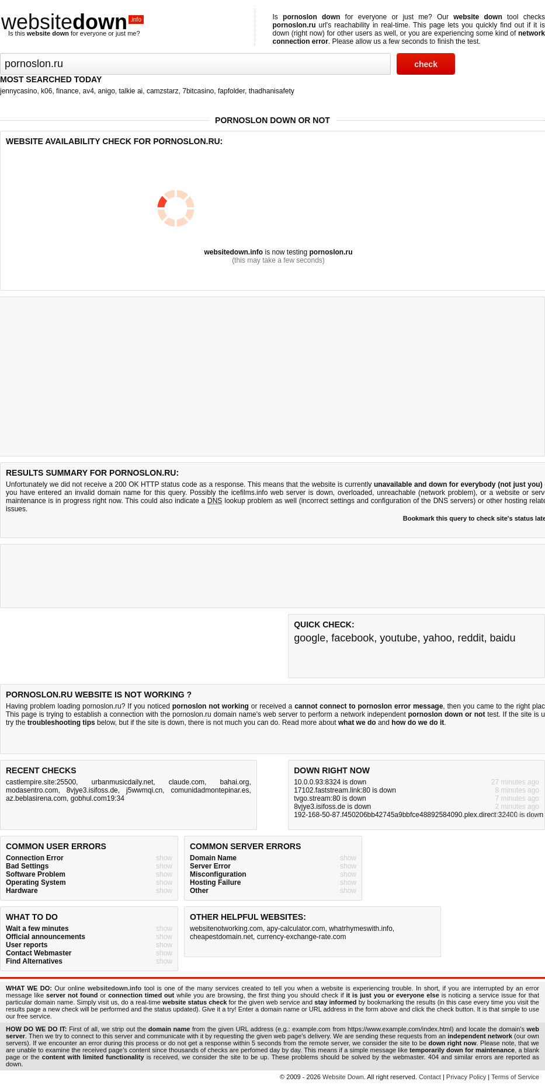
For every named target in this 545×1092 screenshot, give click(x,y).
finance (67, 91)
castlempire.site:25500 (41, 782)
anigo (106, 91)
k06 (46, 91)
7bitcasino (198, 91)
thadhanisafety (271, 91)
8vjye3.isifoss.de (92, 790)
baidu (503, 638)
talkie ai (131, 91)
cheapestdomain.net (221, 937)
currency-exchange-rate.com (301, 937)
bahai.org (234, 782)
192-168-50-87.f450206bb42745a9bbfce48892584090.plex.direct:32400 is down (418, 815)
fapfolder (231, 91)
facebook (352, 638)
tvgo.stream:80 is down (330, 798)
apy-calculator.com (295, 928)
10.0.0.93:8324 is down (330, 782)
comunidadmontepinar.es (210, 790)
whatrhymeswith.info (361, 928)
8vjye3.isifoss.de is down (332, 807)
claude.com (186, 782)
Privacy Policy (466, 1076)
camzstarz (163, 91)
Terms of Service (515, 1076)
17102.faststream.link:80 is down (345, 790)
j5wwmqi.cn (144, 790)
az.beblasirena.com (36, 798)
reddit (470, 638)
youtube (398, 638)
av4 (87, 91)
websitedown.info (233, 252)
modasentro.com (32, 790)
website (72, 22)
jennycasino (18, 91)
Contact (430, 1076)
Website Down (343, 1076)
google (309, 638)
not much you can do (245, 722)
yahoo (437, 638)
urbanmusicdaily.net (122, 782)
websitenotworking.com (226, 928)
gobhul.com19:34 (97, 798)
